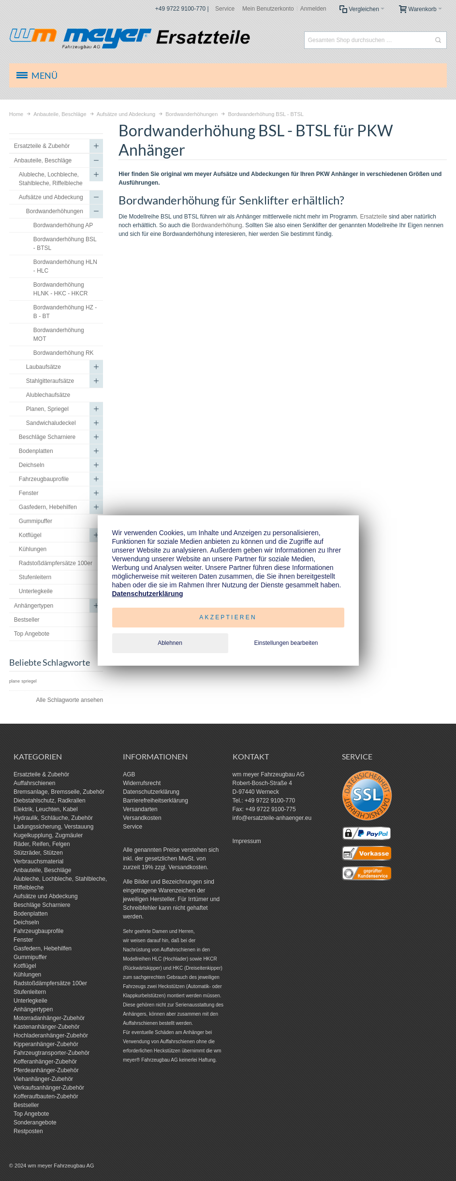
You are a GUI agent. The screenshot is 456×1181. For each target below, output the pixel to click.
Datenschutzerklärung (151, 791)
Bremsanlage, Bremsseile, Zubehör (59, 791)
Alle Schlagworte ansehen (69, 700)
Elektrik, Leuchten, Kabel (46, 809)
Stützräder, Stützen (38, 852)
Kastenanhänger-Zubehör (47, 1026)
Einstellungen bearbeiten (286, 643)
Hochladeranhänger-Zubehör (51, 1035)
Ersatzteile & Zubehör (41, 774)
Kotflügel (25, 965)
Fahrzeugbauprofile (38, 931)
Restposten (28, 1131)
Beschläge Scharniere (42, 905)
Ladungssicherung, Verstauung (53, 826)
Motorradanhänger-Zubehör (49, 1018)
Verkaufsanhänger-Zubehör (49, 1087)
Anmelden (313, 8)
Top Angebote (31, 1113)
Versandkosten (142, 818)
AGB (129, 774)
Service (225, 8)
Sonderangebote (35, 1122)
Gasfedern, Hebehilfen (43, 948)
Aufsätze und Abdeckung (46, 896)
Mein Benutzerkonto (268, 8)
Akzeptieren (228, 617)
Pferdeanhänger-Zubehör (46, 1070)
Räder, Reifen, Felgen (42, 844)
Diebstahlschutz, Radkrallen (50, 800)
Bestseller (26, 1105)
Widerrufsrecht (142, 783)
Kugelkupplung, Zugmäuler (48, 835)
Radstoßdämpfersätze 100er (50, 983)
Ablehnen (170, 643)
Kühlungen (27, 974)
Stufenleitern (30, 992)
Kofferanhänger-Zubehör (45, 1061)
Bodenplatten (31, 913)
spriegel (29, 681)
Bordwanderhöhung (216, 225)
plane (14, 681)
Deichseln (26, 922)
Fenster (23, 939)
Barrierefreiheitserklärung (155, 800)
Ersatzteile (373, 216)
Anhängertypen (33, 1009)
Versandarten (140, 809)
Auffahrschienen (35, 783)
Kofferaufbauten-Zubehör (46, 1096)
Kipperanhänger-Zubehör (46, 1044)
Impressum (247, 841)
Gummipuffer (30, 957)
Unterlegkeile (30, 1000)
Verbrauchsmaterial (38, 861)
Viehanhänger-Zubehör (43, 1079)
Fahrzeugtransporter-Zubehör (51, 1053)
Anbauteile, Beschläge (42, 870)
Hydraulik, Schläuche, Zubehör (53, 818)
